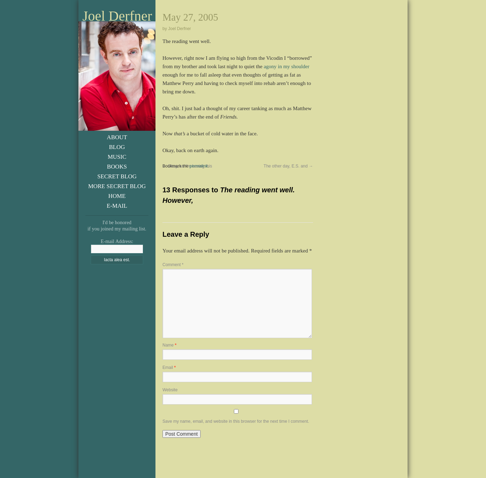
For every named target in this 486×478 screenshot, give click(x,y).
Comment (172, 264)
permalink (198, 166)
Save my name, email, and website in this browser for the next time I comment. (235, 421)
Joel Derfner (117, 16)
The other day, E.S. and (288, 166)
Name (169, 345)
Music (116, 157)
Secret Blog (117, 176)
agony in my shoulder (286, 66)
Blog (117, 147)
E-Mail (117, 205)
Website (170, 389)
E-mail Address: (116, 241)
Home (116, 196)
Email (169, 367)
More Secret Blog (117, 186)
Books (117, 166)
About (117, 137)
